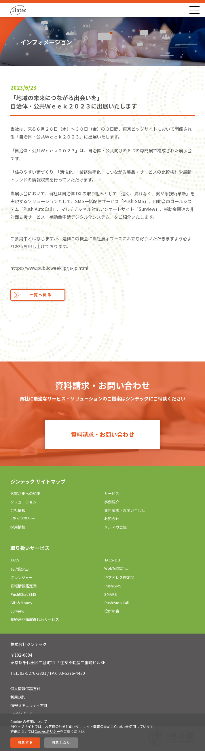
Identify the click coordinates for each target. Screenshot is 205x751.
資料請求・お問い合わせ (102, 434)
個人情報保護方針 (25, 688)
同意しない (61, 743)
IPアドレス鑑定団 (119, 577)
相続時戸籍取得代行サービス (34, 619)
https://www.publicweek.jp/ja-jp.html (49, 268)
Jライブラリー (22, 518)
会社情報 (17, 510)
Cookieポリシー (47, 731)
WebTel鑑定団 (116, 568)
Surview (17, 611)
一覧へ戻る (40, 294)
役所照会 (111, 611)
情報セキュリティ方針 (29, 705)
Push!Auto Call (116, 602)
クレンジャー (21, 577)
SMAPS (110, 594)
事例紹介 (111, 502)
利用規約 (17, 697)
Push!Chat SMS (23, 594)
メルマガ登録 (115, 527)
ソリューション (23, 502)
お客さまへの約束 (25, 493)
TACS (14, 560)
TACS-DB (112, 560)
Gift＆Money (21, 602)
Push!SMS (113, 586)
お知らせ (111, 518)
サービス (111, 493)
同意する (25, 743)
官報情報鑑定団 (23, 586)
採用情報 (17, 527)
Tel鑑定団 (19, 569)
